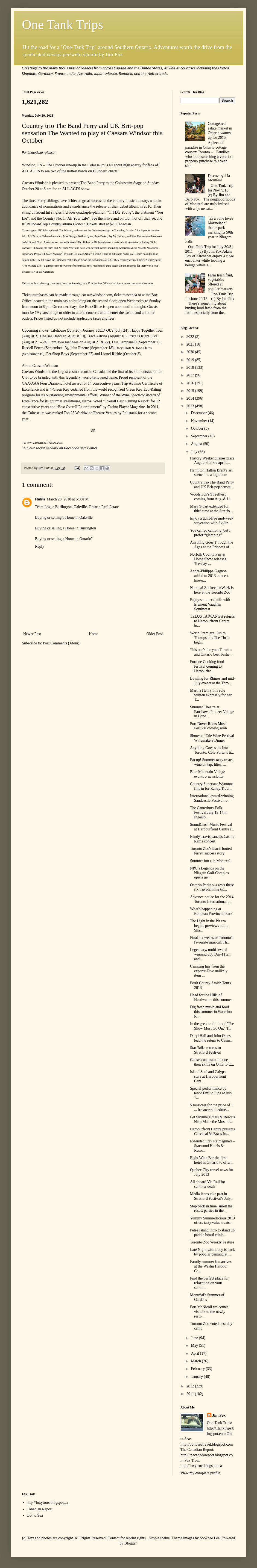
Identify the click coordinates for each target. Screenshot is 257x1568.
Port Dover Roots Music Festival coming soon (208, 726)
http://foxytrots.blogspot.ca (47, 1503)
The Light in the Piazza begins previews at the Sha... (209, 925)
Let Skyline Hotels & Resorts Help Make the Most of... (212, 1119)
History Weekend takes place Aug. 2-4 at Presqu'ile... (212, 460)
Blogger (130, 1543)
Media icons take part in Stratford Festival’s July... (211, 1196)
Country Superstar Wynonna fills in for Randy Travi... (211, 786)
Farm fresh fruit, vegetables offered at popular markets (220, 282)
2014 (190, 398)
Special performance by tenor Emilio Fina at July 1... (211, 1093)
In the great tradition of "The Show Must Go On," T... (212, 1026)
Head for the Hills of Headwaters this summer (211, 997)
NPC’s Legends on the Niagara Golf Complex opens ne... (209, 873)
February (198, 1369)
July (194, 452)
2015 (190, 391)
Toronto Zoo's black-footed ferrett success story (211, 851)
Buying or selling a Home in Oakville (64, 517)
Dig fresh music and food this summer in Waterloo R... (211, 1011)
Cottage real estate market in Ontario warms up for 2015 (220, 130)
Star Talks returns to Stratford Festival (205, 1050)
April (195, 1353)
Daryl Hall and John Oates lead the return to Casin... (211, 1038)
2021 (190, 344)
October (197, 428)
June (195, 1338)
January (197, 1377)
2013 (190, 406)
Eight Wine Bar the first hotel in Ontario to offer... (211, 1160)
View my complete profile (200, 1473)
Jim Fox (219, 1415)
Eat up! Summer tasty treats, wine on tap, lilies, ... (211, 762)
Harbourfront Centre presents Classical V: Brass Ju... (212, 1131)
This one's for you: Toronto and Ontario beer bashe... (211, 652)
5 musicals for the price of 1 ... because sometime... (211, 1107)
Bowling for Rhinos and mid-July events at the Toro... (212, 680)
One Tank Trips (62, 24)
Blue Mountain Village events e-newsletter (207, 774)
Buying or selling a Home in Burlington (65, 528)
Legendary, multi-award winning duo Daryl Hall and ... (210, 954)
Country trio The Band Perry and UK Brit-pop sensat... (212, 484)
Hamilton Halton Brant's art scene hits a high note (211, 472)
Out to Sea (35, 1515)
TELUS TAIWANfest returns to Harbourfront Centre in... (212, 621)
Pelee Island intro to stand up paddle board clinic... (212, 1232)
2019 (190, 360)
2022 (190, 337)
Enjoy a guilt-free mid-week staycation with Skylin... (211, 520)
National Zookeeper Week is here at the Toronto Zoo (211, 590)
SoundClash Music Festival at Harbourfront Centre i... (212, 827)
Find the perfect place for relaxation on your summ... (209, 1283)
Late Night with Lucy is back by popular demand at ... (212, 1252)
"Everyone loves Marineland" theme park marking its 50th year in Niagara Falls (209, 229)
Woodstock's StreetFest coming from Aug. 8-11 (210, 496)
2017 (190, 375)
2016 (190, 383)
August (197, 444)
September (199, 436)
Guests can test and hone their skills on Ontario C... (212, 1062)
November (199, 421)
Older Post (155, 634)
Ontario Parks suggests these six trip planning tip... (212, 887)
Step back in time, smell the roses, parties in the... (211, 1208)
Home (93, 634)
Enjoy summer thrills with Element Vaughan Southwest (210, 604)
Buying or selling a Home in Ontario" (64, 539)
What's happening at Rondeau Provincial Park (211, 911)
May (195, 1345)
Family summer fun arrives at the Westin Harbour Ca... (211, 1266)
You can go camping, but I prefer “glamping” (210, 532)
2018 (190, 368)
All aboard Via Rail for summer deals (207, 1184)
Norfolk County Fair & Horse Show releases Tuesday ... (208, 559)
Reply (39, 546)
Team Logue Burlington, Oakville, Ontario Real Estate (77, 507)
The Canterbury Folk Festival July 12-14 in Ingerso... (208, 812)
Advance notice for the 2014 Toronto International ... (211, 899)
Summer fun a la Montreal (210, 861)
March (196, 1361)
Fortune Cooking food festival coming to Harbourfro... (207, 666)
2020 (190, 352)
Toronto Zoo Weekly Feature (212, 1242)
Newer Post (32, 634)
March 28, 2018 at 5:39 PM (68, 499)
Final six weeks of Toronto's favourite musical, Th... (211, 940)
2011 (190, 1394)
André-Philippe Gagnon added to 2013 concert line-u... (209, 575)
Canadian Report (39, 1509)
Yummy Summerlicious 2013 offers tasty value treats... (212, 1220)
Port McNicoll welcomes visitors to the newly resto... (209, 1311)
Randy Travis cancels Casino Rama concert (212, 839)
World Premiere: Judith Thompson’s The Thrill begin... (209, 637)
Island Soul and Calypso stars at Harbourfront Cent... (208, 1076)
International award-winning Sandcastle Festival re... (212, 798)
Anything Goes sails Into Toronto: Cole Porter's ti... (212, 750)
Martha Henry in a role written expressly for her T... (211, 695)
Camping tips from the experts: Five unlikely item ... (208, 971)
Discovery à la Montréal (219, 178)
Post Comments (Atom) (61, 643)
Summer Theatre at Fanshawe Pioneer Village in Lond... (212, 711)
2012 (190, 1386)
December (199, 413)
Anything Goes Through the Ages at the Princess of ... (211, 544)
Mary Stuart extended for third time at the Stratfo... (211, 508)
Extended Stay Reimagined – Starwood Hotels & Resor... (212, 1146)
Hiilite (40, 499)
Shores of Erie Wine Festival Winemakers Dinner (212, 738)
